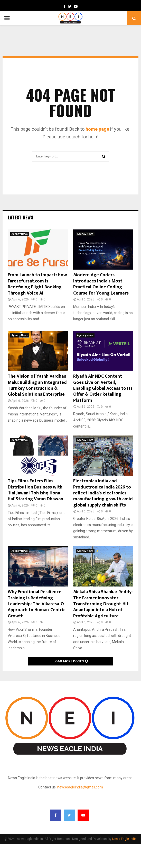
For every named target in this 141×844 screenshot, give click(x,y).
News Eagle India (124, 839)
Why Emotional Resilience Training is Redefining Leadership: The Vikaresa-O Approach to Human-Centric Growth (36, 604)
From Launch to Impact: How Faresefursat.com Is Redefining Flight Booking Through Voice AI (37, 284)
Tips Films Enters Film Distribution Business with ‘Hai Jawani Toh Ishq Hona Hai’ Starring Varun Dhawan (35, 490)
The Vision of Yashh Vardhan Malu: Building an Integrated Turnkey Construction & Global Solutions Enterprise (37, 385)
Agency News (20, 234)
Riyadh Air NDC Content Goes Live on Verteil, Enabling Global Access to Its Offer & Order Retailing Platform (103, 388)
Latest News (20, 217)
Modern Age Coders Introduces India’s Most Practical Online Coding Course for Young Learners (101, 284)
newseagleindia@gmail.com (80, 787)
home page (97, 129)
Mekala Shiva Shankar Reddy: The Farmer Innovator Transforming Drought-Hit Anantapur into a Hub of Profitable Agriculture (103, 604)
